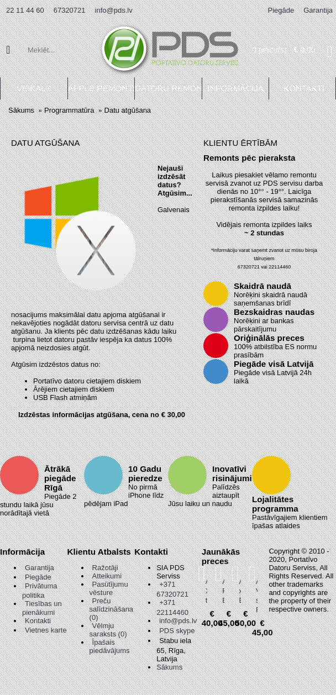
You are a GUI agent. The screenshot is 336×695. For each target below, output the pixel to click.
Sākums (21, 110)
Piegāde (38, 577)
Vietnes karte (46, 630)
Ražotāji (105, 568)
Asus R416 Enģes (223, 590)
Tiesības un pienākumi (42, 608)
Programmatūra (69, 110)
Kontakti (38, 621)
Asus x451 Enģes (240, 590)
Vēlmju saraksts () (108, 630)
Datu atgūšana (127, 110)
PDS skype (177, 630)
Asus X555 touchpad (206, 590)
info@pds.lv (178, 621)
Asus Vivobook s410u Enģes (257, 595)
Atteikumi (107, 576)
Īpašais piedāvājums (110, 646)
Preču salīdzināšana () (112, 609)
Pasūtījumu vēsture (109, 588)
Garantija (39, 568)
